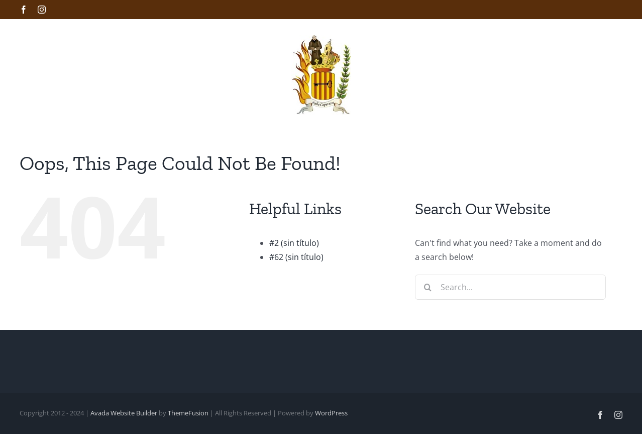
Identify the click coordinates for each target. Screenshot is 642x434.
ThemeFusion (188, 412)
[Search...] (510, 287)
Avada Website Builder (123, 412)
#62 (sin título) (296, 257)
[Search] (427, 287)
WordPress (331, 412)
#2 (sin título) (294, 242)
